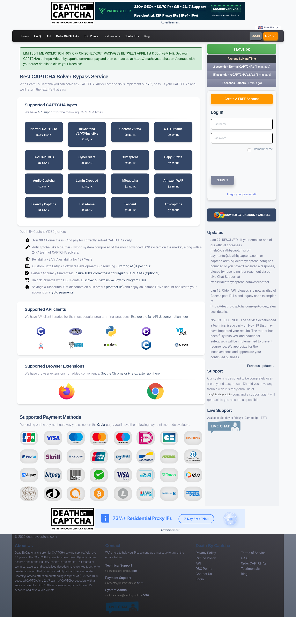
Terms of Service (253, 553)
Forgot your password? (241, 194)
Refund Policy (206, 558)
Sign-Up (270, 35)
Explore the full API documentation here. (160, 317)
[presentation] (238, 163)
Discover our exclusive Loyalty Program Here (113, 280)
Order (101, 425)
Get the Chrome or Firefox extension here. (130, 373)
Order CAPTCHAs (67, 36)
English (266, 28)
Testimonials (111, 36)
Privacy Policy (206, 553)
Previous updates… (261, 366)
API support (46, 112)
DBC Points (91, 36)
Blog (147, 36)
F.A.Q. (38, 36)
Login (256, 35)
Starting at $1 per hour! (134, 266)
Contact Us (132, 36)
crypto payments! (61, 292)
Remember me (263, 149)
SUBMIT (222, 180)
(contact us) (115, 287)
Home (25, 36)
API (48, 36)
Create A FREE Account (242, 99)
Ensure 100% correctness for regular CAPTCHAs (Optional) (116, 273)
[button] (241, 49)
